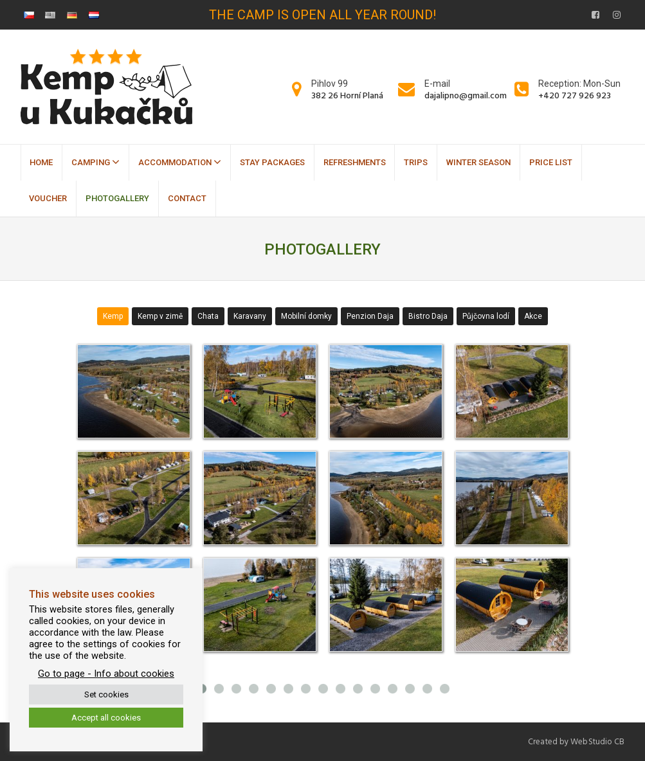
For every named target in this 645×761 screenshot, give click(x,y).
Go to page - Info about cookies (106, 673)
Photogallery (117, 198)
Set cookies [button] (106, 694)
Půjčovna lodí (485, 316)
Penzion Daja (370, 316)
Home (41, 162)
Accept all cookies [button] (106, 717)
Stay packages (272, 162)
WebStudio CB (597, 742)
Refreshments (354, 162)
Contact (187, 198)
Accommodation (179, 162)
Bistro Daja (428, 316)
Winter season (478, 162)
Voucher (48, 198)
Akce (533, 316)
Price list (550, 162)
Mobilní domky (306, 316)
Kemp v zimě (160, 316)
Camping (95, 162)
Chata (208, 316)
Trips (416, 162)
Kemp (113, 316)
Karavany (249, 316)
